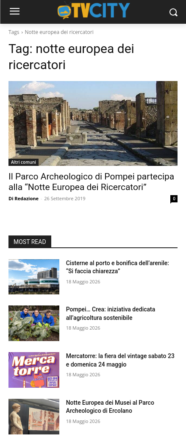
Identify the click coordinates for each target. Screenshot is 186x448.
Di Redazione (23, 198)
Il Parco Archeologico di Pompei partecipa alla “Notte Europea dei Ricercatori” (91, 181)
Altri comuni (23, 162)
